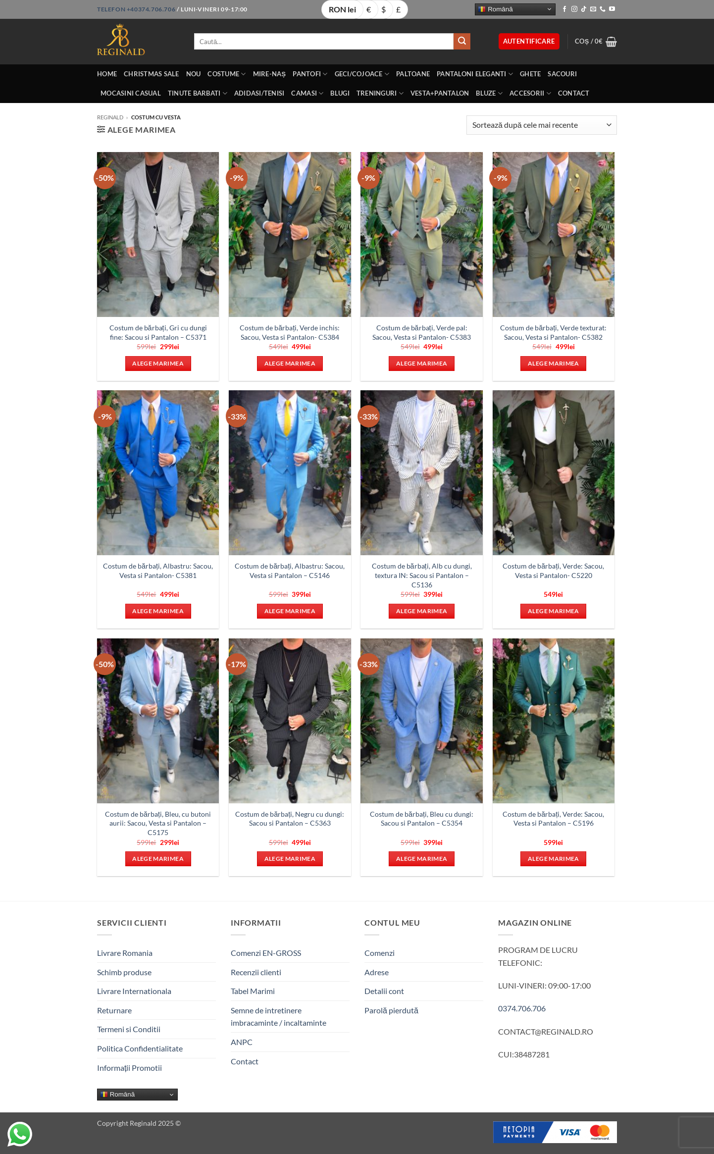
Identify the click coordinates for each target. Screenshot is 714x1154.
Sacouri (562, 74)
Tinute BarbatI (197, 93)
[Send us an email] (593, 9)
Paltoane (413, 74)
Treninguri (380, 93)
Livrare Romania (125, 952)
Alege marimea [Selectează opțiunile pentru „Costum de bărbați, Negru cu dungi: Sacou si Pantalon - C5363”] (290, 858)
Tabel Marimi (253, 991)
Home (107, 74)
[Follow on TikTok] (584, 9)
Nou (193, 74)
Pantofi (310, 74)
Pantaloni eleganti (475, 74)
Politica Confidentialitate (140, 1048)
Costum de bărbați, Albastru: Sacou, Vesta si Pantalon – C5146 (290, 570)
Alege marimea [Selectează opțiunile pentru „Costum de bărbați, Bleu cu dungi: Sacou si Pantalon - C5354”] (422, 858)
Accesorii (530, 93)
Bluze (489, 93)
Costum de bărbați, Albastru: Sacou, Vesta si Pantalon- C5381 (158, 570)
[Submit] (462, 41)
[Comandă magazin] (541, 125)
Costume (226, 74)
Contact (574, 93)
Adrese (376, 972)
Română (495, 9)
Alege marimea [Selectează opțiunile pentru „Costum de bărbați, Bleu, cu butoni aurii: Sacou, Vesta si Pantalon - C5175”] (158, 858)
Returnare (114, 1010)
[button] (529, 41)
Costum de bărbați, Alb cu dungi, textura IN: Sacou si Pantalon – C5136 (422, 575)
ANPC (242, 1042)
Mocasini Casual (131, 93)
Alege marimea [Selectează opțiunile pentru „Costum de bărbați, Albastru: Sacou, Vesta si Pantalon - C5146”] (290, 611)
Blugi (339, 93)
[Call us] (603, 9)
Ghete (530, 74)
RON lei (342, 9)
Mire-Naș (269, 74)
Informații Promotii (129, 1067)
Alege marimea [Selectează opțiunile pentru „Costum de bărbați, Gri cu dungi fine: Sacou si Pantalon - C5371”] (158, 363)
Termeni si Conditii (128, 1029)
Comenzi (379, 952)
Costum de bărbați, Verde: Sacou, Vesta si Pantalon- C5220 (553, 570)
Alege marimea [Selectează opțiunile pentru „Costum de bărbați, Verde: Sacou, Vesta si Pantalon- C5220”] (553, 611)
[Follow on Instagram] (574, 9)
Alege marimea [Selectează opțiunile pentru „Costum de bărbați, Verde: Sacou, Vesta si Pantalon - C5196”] (553, 858)
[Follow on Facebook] (564, 9)
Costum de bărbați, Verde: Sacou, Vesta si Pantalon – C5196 (553, 819)
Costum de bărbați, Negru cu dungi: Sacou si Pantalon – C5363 (289, 819)
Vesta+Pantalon (439, 93)
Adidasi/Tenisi (259, 93)
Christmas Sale (151, 74)
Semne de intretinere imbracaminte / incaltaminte (278, 1016)
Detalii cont (384, 991)
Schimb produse (124, 972)
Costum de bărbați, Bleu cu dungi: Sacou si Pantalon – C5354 (421, 819)
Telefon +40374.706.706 (136, 9)
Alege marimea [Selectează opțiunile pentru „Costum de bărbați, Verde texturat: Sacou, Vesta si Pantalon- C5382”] (553, 363)
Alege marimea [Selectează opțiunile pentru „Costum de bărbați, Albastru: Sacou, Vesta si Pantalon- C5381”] (158, 611)
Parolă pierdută (391, 1010)
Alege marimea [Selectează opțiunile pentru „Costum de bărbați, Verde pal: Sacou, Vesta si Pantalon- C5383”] (422, 363)
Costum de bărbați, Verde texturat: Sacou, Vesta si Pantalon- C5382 (553, 332)
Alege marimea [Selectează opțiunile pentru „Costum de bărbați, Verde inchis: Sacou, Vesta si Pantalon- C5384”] (290, 363)
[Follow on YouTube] (612, 9)
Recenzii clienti (256, 972)
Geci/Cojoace (362, 74)
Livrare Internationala (134, 991)
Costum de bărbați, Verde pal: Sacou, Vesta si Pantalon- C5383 (421, 332)
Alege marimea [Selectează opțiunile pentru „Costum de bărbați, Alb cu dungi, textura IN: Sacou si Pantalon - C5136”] (422, 611)
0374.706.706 (522, 1008)
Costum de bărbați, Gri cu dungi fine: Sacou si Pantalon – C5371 (158, 332)
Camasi (307, 93)
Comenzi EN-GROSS (266, 952)
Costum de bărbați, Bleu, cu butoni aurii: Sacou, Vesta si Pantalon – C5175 (158, 823)
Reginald (110, 117)
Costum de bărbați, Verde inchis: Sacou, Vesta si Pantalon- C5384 (290, 332)
